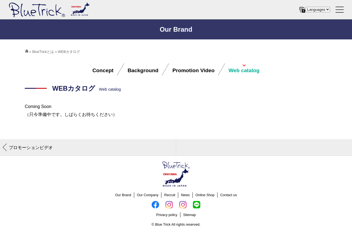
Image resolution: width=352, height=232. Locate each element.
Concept (103, 68)
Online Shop (205, 195)
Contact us (228, 195)
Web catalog (244, 68)
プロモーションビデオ (31, 147)
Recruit (169, 195)
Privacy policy (166, 215)
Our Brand (123, 195)
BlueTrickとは (43, 52)
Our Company (147, 195)
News (185, 195)
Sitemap (189, 215)
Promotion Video (193, 68)
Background (143, 68)
